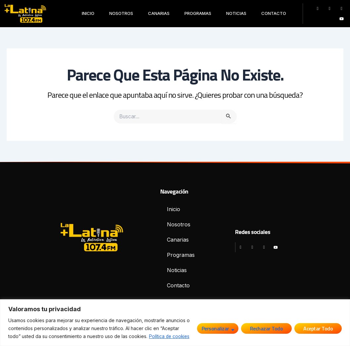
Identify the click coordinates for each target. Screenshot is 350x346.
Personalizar (215, 328)
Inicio (88, 13)
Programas (197, 13)
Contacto (273, 13)
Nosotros (121, 13)
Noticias (236, 13)
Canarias (159, 13)
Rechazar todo (266, 328)
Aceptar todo (318, 328)
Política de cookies (170, 336)
